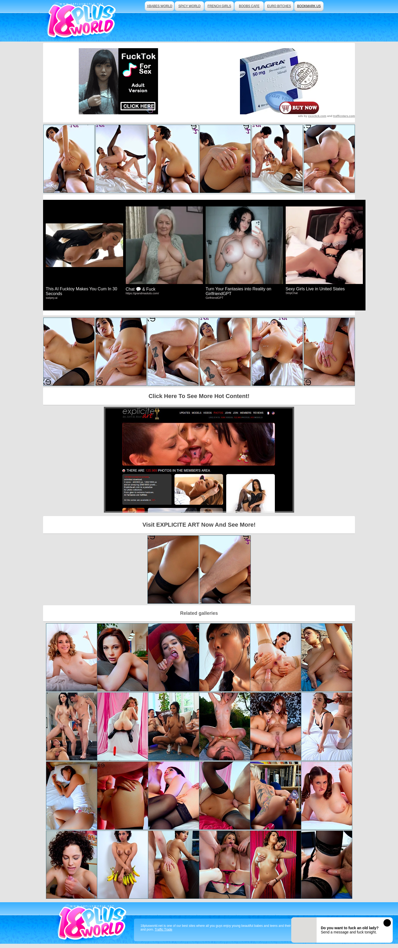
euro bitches (279, 6)
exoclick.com (317, 116)
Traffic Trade (163, 929)
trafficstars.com (344, 116)
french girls (219, 6)
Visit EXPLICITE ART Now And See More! (199, 524)
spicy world (189, 6)
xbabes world (159, 6)
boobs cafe (249, 6)
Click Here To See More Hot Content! (199, 396)
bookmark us (309, 6)
